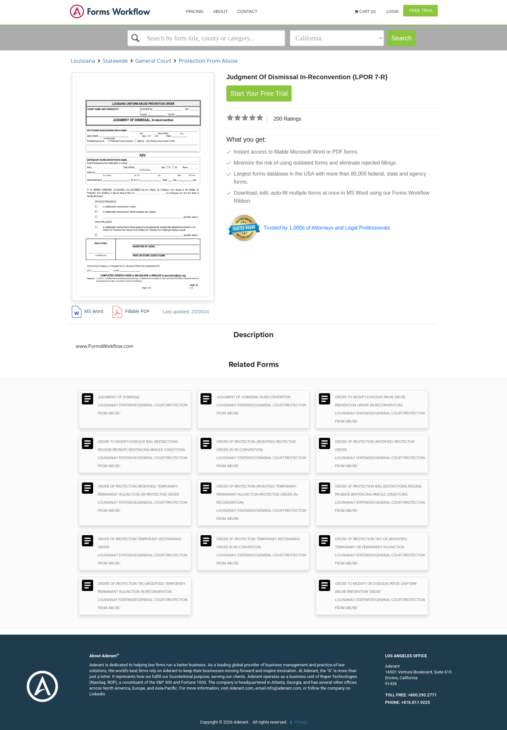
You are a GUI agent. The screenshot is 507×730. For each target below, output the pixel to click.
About (220, 11)
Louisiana (83, 60)
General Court (153, 60)
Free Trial (420, 10)
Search (401, 38)
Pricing (194, 11)
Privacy (301, 722)
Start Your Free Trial (259, 93)
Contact (247, 11)
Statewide (115, 60)
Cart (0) (365, 11)
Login (392, 11)
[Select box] (206, 38)
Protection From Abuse (208, 60)
